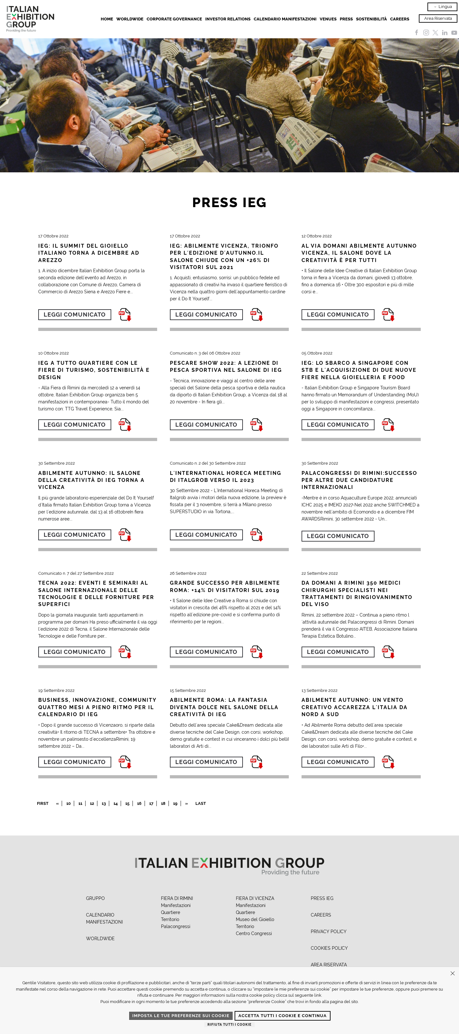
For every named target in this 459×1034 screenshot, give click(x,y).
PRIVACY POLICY (328, 931)
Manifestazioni (176, 905)
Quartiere (170, 912)
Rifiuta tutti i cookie (229, 1024)
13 (104, 803)
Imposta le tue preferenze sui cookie (180, 1015)
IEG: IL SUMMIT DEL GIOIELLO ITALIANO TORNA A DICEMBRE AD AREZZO (88, 253)
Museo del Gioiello (255, 919)
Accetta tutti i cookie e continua (282, 1015)
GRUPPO (95, 898)
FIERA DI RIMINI (177, 898)
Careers (399, 19)
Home (107, 19)
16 (139, 803)
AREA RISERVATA (329, 964)
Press (346, 19)
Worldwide (129, 19)
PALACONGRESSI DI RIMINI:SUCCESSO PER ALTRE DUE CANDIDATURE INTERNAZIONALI (359, 480)
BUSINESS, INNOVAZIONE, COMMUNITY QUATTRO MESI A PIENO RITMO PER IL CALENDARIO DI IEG (97, 707)
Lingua (442, 6)
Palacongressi (175, 926)
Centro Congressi (254, 933)
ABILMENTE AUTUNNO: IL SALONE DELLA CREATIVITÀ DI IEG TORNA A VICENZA (91, 480)
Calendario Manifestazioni (285, 19)
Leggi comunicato (75, 314)
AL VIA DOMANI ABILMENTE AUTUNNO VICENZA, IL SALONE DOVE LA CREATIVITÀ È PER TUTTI (359, 253)
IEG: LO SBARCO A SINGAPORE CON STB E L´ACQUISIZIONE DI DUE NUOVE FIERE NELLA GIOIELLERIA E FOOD (359, 370)
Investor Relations (228, 19)
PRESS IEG (322, 898)
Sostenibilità (371, 19)
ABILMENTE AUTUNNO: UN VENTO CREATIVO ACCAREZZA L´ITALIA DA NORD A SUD (355, 707)
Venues (328, 19)
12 (92, 803)
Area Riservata (438, 18)
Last (200, 803)
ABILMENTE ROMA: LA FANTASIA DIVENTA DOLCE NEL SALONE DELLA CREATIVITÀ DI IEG (224, 707)
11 (80, 803)
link (317, 995)
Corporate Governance (174, 19)
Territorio (170, 919)
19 (175, 803)
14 (115, 803)
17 (151, 803)
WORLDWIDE (100, 938)
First (42, 803)
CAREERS (321, 915)
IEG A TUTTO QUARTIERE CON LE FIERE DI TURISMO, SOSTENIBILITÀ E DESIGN (94, 370)
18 (163, 803)
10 (68, 803)
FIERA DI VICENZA (255, 898)
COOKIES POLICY (329, 948)
